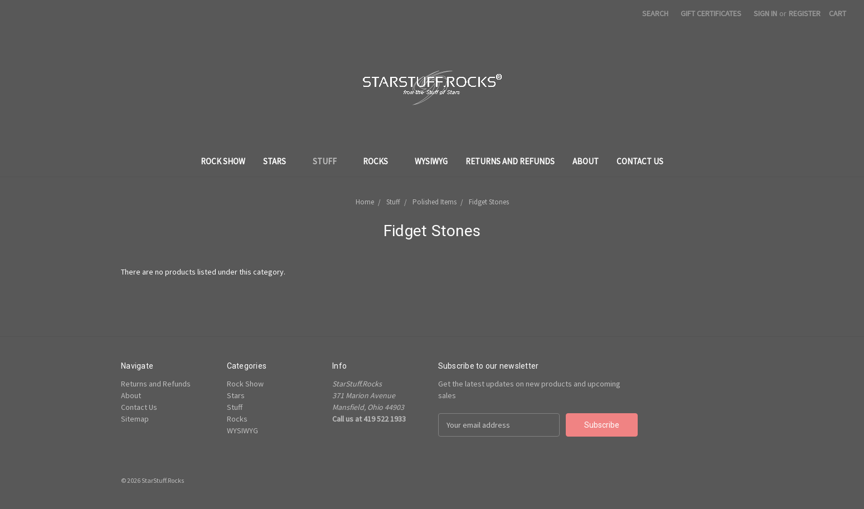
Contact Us (640, 161)
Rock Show (223, 161)
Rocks (380, 161)
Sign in (765, 13)
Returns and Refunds (510, 161)
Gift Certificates (711, 13)
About (585, 161)
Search (655, 13)
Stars (279, 161)
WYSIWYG (431, 161)
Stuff (329, 161)
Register (805, 13)
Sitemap (135, 419)
